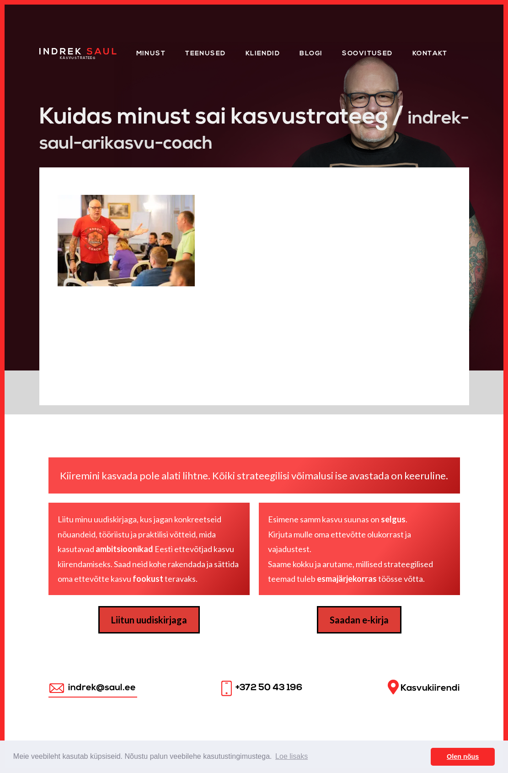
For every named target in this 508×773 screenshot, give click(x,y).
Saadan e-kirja (359, 619)
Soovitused (367, 53)
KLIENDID (263, 53)
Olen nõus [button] (463, 756)
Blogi (310, 53)
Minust (151, 53)
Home (50, 51)
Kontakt (430, 53)
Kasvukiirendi (424, 687)
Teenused (205, 53)
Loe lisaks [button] (291, 756)
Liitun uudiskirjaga (149, 619)
